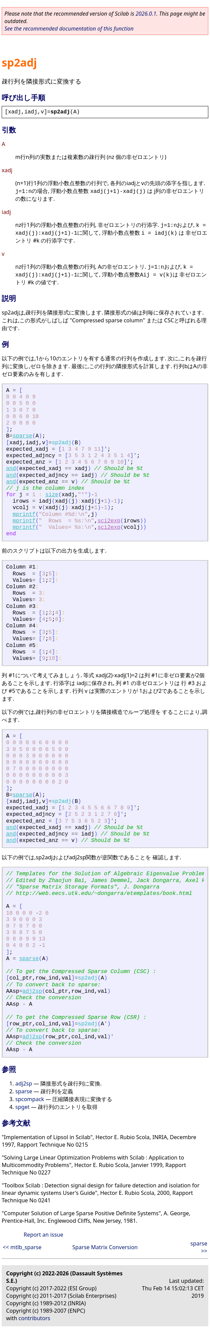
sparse (22, 436)
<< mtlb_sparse (22, 1247)
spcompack (29, 1099)
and (11, 469)
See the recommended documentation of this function (69, 28)
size (51, 495)
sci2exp (109, 521)
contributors (34, 1318)
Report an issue (43, 1234)
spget (22, 1107)
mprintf (24, 515)
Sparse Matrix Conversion (105, 1247)
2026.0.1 (146, 13)
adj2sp (32, 991)
